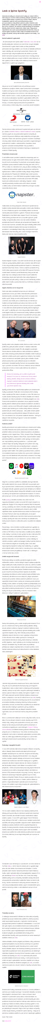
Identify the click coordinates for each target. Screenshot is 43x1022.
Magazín (30, 727)
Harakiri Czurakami (9, 2)
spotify (9, 1020)
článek (6, 1020)
